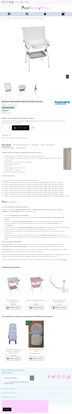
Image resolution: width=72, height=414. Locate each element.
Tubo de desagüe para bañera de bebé (59, 301)
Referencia (5, 105)
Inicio (16, 2)
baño (3, 138)
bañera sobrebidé (21, 138)
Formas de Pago (8, 148)
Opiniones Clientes (66, 159)
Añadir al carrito (20, 128)
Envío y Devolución (48, 145)
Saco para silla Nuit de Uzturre (36, 350)
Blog (21, 2)
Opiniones (35, 145)
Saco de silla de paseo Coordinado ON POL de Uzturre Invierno (13, 351)
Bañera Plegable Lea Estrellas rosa (13, 301)
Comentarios (21, 148)
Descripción (6, 145)
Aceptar (7, 409)
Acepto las (16, 382)
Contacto (27, 2)
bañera (12, 138)
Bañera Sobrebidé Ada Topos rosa (36, 301)
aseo (7, 138)
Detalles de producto (21, 145)
